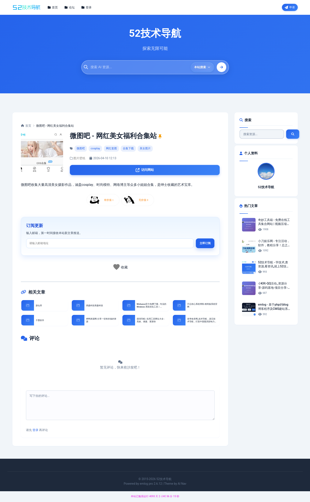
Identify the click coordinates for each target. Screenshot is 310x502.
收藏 (124, 269)
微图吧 (81, 149)
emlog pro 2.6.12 (151, 485)
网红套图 (111, 149)
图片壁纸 (79, 159)
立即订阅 (205, 244)
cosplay (95, 149)
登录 (35, 431)
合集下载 (128, 149)
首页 (26, 126)
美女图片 (145, 149)
